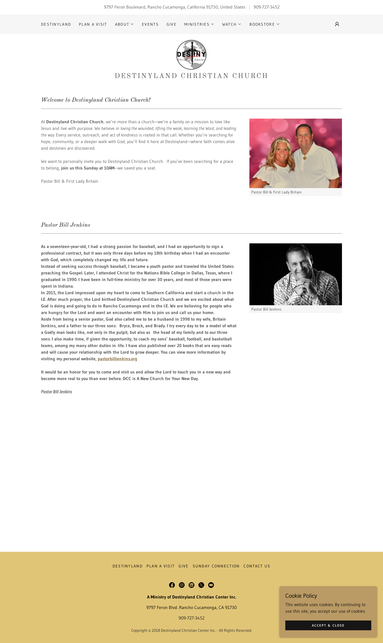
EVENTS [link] (150, 24)
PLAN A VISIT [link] (93, 24)
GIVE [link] (172, 24)
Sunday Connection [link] (216, 566)
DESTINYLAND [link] (56, 24)
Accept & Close (328, 635)
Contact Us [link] (257, 566)
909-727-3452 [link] (266, 7)
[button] (124, 24)
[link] (191, 54)
